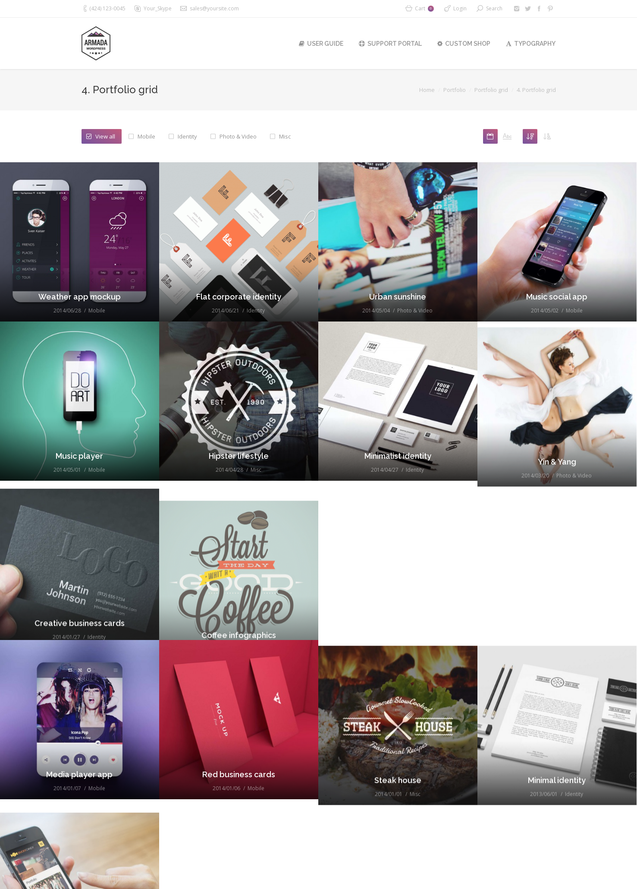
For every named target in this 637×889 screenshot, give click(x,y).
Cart (424, 8)
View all (105, 136)
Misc (285, 136)
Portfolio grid (491, 90)
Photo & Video (238, 136)
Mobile (146, 136)
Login (460, 8)
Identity (187, 136)
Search (494, 8)
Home (427, 90)
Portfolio (454, 90)
